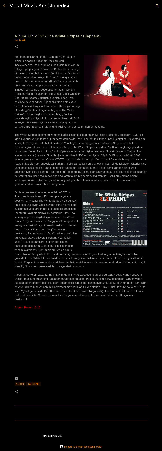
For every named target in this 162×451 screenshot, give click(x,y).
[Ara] (74, 6)
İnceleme (33, 384)
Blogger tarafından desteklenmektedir (81, 446)
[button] (17, 47)
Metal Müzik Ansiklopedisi (39, 6)
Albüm (20, 384)
